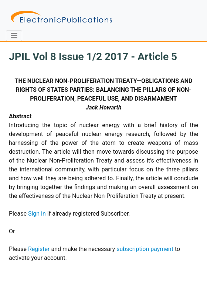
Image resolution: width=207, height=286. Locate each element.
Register (39, 248)
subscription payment (144, 248)
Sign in (37, 213)
